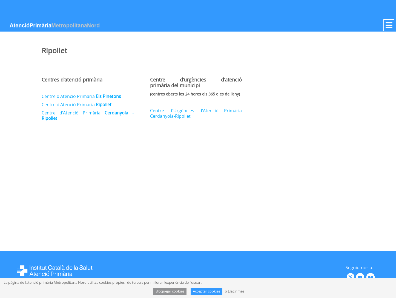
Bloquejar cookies (170, 291)
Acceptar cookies (206, 291)
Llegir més (236, 291)
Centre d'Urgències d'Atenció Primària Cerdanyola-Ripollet (196, 113)
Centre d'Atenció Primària (81, 96)
